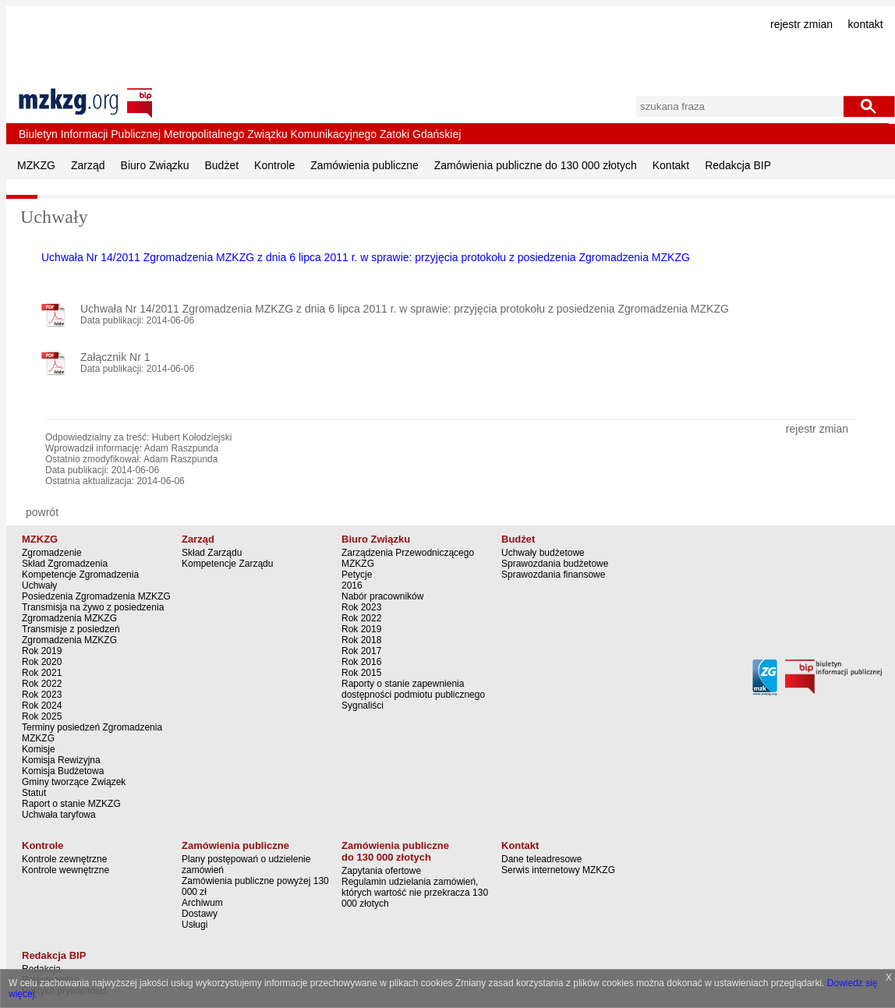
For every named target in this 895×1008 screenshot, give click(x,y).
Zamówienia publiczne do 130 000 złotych (535, 165)
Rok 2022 (42, 683)
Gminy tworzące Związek (74, 781)
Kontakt (671, 165)
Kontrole (274, 165)
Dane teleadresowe (541, 859)
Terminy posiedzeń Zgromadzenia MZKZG (92, 733)
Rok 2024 (42, 705)
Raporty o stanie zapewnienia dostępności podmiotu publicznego (413, 689)
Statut (34, 792)
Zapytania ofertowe (381, 870)
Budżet (222, 165)
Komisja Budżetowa (63, 771)
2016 (352, 585)
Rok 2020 (42, 661)
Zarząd (88, 165)
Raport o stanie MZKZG (71, 803)
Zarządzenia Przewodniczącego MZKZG (407, 558)
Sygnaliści (362, 705)
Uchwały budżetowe (543, 552)
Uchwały (39, 585)
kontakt (865, 24)
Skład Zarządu (212, 552)
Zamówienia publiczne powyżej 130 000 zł (255, 886)
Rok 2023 (42, 694)
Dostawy (200, 913)
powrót (42, 512)
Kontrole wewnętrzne (65, 870)
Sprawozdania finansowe (553, 574)
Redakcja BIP (738, 165)
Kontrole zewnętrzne (64, 859)
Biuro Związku (155, 165)
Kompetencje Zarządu (227, 563)
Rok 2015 (361, 672)
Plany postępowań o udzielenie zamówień (246, 864)
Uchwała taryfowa (59, 814)
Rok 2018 (361, 640)
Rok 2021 (42, 672)
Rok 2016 (361, 661)
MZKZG (36, 165)
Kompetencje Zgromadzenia (80, 574)
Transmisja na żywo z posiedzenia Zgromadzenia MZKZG (93, 613)
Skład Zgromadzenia (65, 563)
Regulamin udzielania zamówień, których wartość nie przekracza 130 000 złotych (414, 892)
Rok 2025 (42, 716)
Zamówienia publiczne (364, 165)
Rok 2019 (42, 650)
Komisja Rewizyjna (61, 760)
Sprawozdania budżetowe (554, 563)
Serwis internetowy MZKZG (558, 870)
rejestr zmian (801, 24)
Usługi (194, 924)
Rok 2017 (361, 650)
